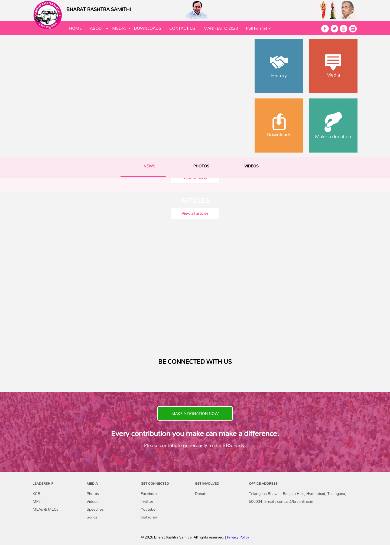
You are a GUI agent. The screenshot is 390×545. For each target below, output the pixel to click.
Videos (93, 501)
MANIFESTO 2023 (220, 28)
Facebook (149, 493)
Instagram (149, 517)
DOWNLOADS (147, 28)
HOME (75, 28)
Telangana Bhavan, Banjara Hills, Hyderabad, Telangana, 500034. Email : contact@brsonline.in (297, 497)
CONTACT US (182, 28)
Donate (201, 493)
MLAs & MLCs (45, 509)
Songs (92, 517)
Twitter (147, 501)
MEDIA (119, 28)
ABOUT (97, 28)
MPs (36, 501)
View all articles (194, 213)
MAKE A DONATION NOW (195, 413)
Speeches (95, 509)
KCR (36, 493)
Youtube (148, 509)
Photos (93, 493)
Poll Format (256, 28)
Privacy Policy (238, 537)
